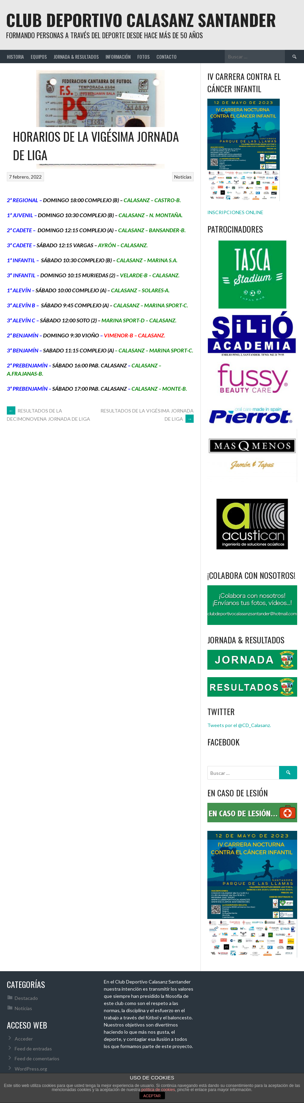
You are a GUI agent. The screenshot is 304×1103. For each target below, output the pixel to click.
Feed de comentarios (37, 1058)
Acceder (24, 1039)
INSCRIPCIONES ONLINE (235, 212)
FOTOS (143, 56)
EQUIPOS (39, 56)
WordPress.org (31, 1069)
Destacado (26, 998)
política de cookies (158, 1089)
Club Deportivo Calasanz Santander (141, 20)
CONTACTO (166, 56)
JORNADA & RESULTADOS (76, 56)
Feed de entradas (33, 1048)
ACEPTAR (152, 1096)
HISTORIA (15, 56)
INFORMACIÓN (118, 56)
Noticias (183, 177)
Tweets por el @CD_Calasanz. (239, 725)
